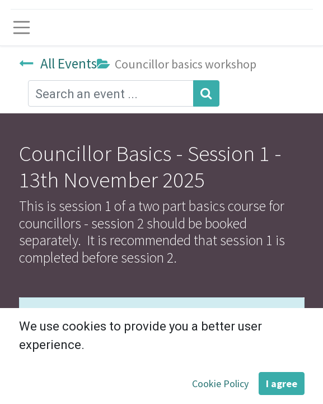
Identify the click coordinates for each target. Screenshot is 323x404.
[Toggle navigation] (22, 27)
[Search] (206, 93)
